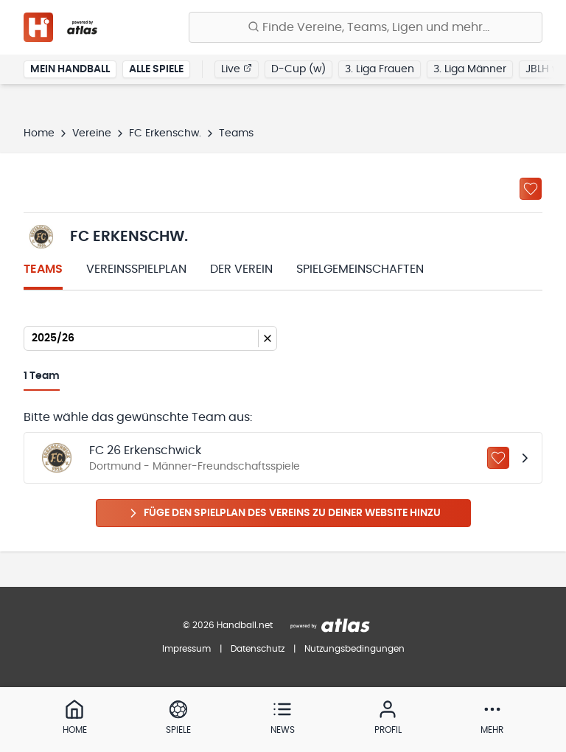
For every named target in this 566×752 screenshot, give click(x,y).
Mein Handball (70, 69)
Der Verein (241, 269)
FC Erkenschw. (165, 133)
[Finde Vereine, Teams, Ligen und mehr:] (365, 27)
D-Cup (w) (298, 69)
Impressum (186, 648)
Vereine (91, 133)
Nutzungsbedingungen (354, 648)
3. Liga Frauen (379, 69)
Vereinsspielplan (136, 269)
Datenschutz (257, 648)
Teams (43, 269)
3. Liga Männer (469, 69)
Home (39, 133)
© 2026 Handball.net (228, 625)
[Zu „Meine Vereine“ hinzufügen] (531, 189)
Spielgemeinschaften (360, 269)
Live (236, 68)
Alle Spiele (156, 69)
